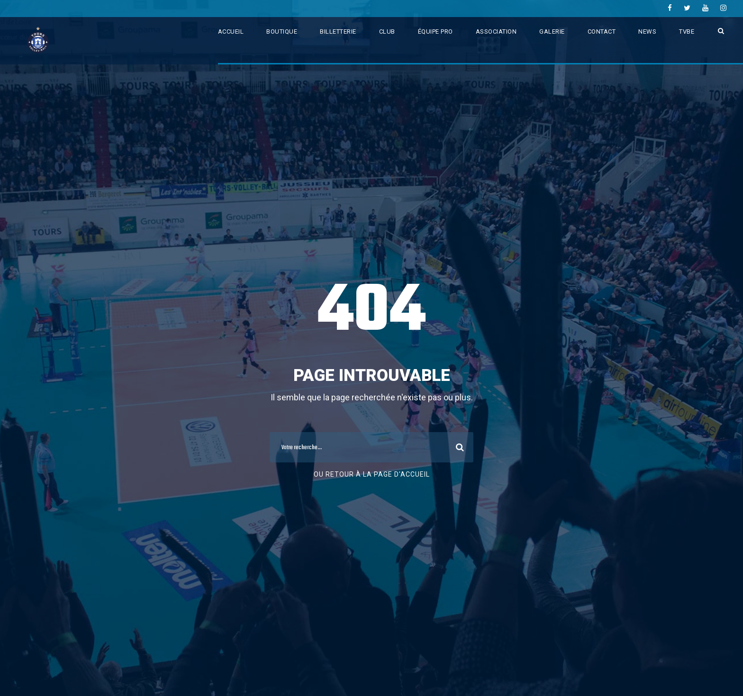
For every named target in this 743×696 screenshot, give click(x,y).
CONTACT (602, 31)
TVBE (686, 31)
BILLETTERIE (338, 31)
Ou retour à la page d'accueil (372, 474)
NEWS (647, 31)
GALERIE (552, 31)
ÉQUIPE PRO (435, 31)
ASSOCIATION (496, 31)
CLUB (387, 31)
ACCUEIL (231, 31)
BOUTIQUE (281, 31)
